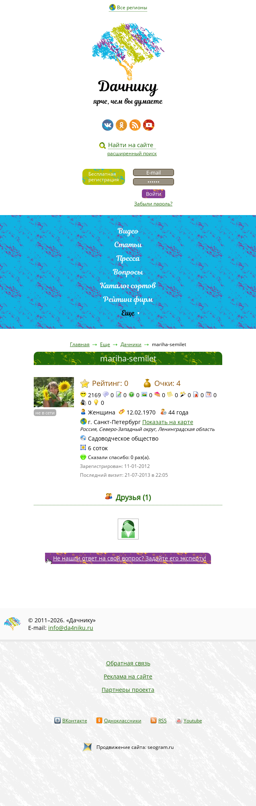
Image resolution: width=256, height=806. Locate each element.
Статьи (128, 245)
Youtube (193, 720)
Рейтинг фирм (128, 299)
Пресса (128, 258)
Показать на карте (167, 422)
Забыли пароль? (153, 203)
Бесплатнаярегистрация (103, 176)
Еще (128, 313)
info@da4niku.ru (70, 628)
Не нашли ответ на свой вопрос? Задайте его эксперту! (129, 558)
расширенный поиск (132, 153)
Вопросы (128, 272)
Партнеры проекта (128, 689)
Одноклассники (122, 720)
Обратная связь (128, 663)
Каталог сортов (128, 286)
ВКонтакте (74, 720)
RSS (162, 720)
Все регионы (132, 7)
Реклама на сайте (128, 676)
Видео (128, 231)
